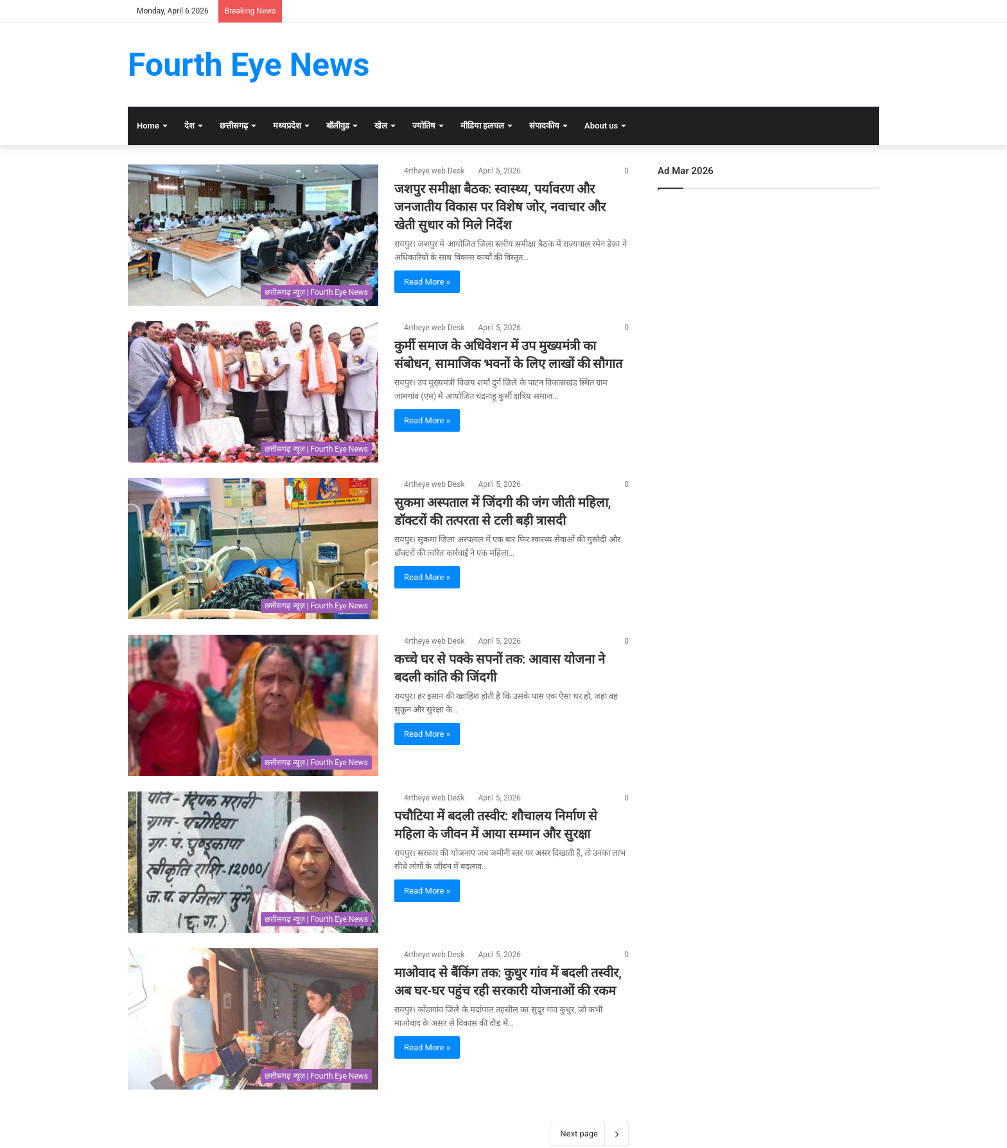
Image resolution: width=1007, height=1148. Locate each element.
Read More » (427, 282)
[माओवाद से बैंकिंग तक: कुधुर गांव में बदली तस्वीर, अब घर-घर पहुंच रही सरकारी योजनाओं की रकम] (253, 1019)
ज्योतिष (423, 125)
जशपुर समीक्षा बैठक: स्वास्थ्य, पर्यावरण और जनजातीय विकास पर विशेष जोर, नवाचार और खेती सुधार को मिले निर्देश (500, 207)
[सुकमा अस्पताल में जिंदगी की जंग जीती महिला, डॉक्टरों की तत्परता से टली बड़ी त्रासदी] (253, 548)
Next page (589, 1133)
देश (189, 125)
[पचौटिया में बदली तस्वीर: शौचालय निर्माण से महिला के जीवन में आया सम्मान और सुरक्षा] (253, 862)
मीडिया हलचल (482, 125)
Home (148, 125)
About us (601, 125)
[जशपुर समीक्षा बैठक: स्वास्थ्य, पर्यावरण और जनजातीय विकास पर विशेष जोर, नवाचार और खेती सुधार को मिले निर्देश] (253, 235)
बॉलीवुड (337, 125)
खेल (380, 125)
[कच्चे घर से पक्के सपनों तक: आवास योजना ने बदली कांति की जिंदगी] (253, 705)
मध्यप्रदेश (287, 125)
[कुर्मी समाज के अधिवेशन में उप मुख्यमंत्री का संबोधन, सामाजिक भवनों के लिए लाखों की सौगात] (253, 392)
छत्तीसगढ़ (234, 125)
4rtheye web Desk (434, 170)
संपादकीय (544, 125)
